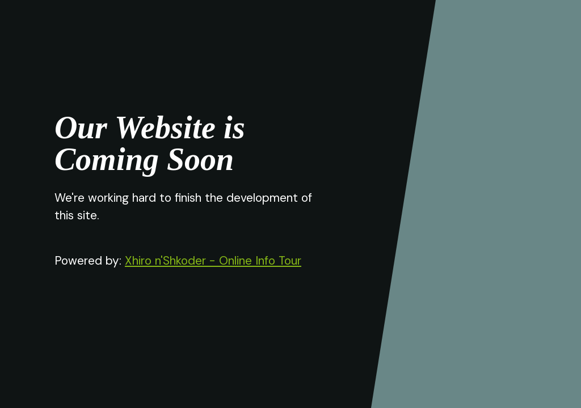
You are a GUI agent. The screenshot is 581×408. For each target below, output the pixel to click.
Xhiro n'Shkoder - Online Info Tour (213, 260)
